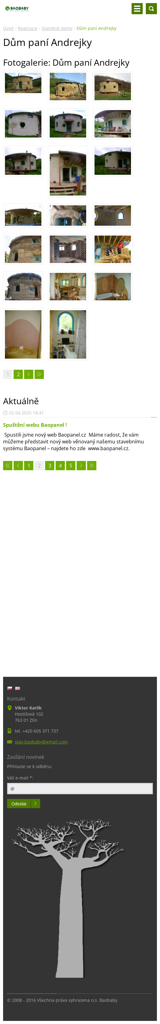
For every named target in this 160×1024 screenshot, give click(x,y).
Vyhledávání (151, 8)
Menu (137, 8)
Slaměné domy (57, 28)
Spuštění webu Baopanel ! (35, 425)
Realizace (27, 28)
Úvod (8, 28)
